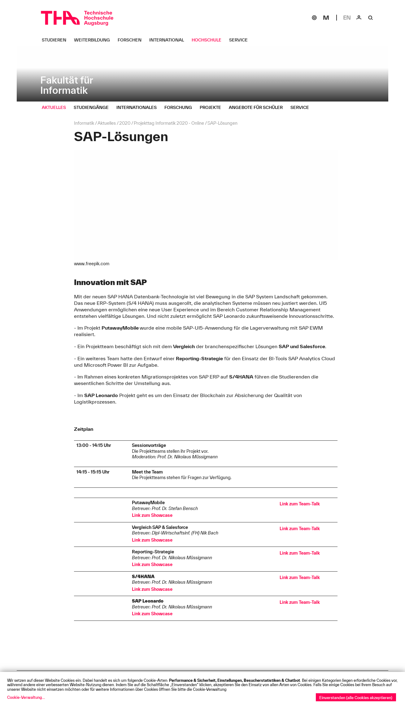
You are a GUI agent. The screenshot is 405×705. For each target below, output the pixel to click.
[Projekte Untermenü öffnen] (212, 107)
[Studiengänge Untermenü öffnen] (93, 107)
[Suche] (371, 18)
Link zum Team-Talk (300, 503)
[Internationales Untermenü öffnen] (139, 107)
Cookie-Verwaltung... (26, 697)
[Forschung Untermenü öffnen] (180, 107)
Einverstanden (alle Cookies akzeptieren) (355, 697)
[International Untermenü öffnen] (169, 40)
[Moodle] (326, 18)
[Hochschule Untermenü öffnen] (209, 40)
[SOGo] (314, 18)
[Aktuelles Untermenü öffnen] (56, 107)
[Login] (359, 18)
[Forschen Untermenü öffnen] (132, 40)
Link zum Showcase (152, 515)
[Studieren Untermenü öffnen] (56, 40)
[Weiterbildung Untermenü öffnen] (94, 40)
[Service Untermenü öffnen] (241, 40)
